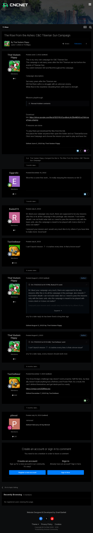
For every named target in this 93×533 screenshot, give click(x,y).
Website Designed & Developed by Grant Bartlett (46, 512)
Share (65, 44)
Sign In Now (65, 472)
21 (14, 194)
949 (14, 263)
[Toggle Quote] (29, 285)
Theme (35, 524)
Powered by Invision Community (46, 529)
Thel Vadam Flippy (21, 42)
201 (14, 436)
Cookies (58, 524)
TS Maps (27, 45)
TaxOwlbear (13, 241)
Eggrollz (13, 173)
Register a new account (27, 472)
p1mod (13, 415)
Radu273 (14, 209)
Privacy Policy (46, 524)
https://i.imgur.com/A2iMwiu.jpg (38, 389)
